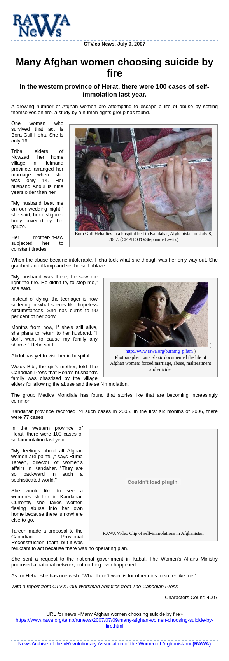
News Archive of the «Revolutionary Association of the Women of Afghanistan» (114, 644)
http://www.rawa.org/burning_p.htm (159, 351)
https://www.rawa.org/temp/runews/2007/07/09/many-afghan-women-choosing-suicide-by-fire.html (114, 623)
